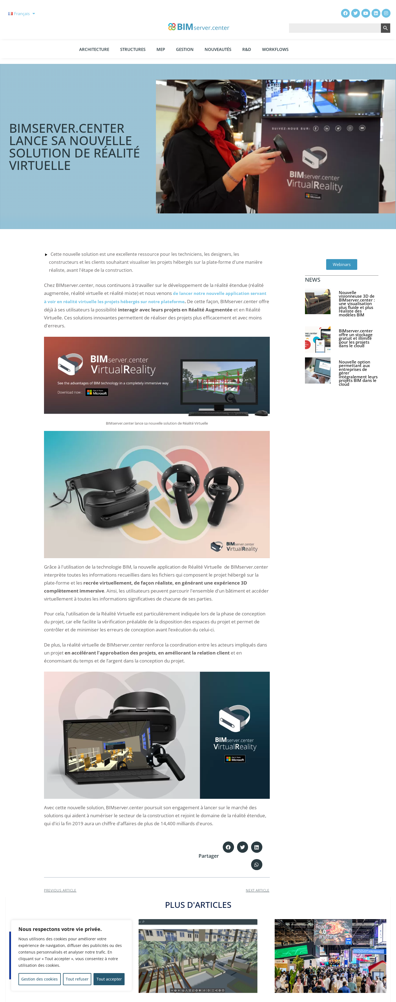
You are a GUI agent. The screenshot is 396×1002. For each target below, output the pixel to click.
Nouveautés (218, 49)
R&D (246, 49)
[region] (71, 955)
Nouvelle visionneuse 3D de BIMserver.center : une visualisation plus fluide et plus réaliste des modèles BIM (357, 303)
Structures (132, 49)
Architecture (94, 49)
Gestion (185, 49)
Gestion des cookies (39, 979)
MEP (160, 49)
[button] (228, 847)
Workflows (275, 49)
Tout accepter (109, 979)
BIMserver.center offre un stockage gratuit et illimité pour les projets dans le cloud (356, 338)
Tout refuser (77, 979)
